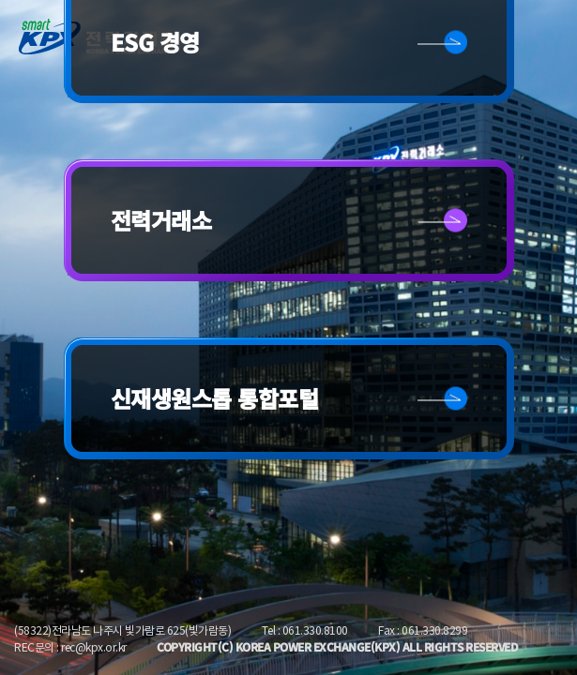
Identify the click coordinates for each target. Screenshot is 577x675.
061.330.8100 (315, 630)
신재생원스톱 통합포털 (215, 398)
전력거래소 (161, 219)
